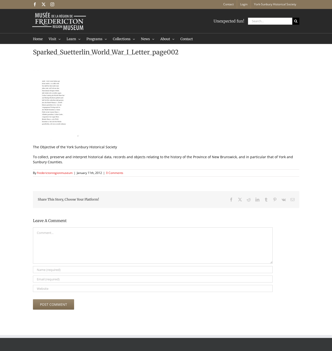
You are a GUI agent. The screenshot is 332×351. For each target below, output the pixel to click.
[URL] (153, 288)
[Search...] (270, 21)
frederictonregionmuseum (55, 173)
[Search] (295, 21)
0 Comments (114, 173)
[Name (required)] (153, 269)
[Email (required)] (153, 279)
